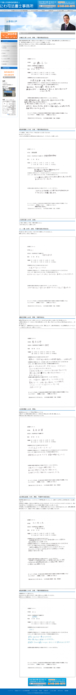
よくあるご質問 (60, 10)
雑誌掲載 (4, 64)
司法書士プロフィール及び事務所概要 (19, 10)
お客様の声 (50, 10)
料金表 (43, 10)
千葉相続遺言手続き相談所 (38, 692)
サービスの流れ (34, 10)
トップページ (5, 10)
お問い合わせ (70, 10)
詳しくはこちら (12, 114)
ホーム (2, 31)
